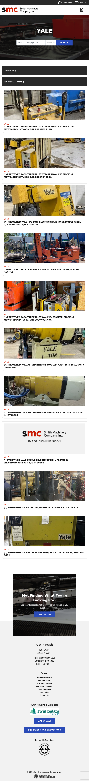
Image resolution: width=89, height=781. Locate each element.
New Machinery (44, 680)
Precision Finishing (44, 686)
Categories (10, 70)
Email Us (80, 2)
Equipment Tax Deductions (44, 730)
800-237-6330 (65, 2)
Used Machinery (44, 677)
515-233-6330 (47, 661)
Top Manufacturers (14, 81)
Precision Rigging (44, 683)
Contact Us (44, 614)
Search (64, 42)
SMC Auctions (44, 689)
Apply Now (44, 721)
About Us (44, 692)
